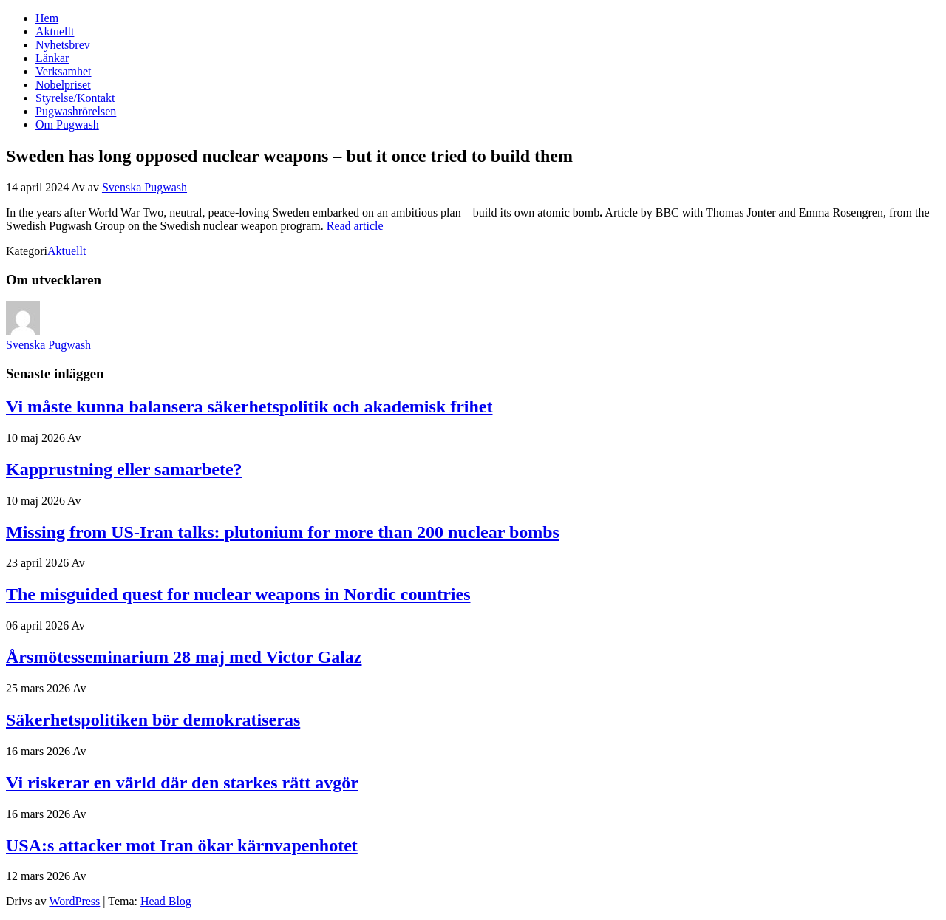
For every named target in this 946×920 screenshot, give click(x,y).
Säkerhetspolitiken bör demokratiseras (153, 719)
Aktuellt (54, 31)
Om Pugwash (67, 124)
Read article (355, 225)
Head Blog (165, 901)
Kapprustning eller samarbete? (124, 469)
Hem (46, 18)
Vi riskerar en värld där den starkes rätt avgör (182, 782)
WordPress (74, 901)
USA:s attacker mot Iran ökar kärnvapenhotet (182, 845)
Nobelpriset (63, 84)
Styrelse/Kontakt (75, 98)
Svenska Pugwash (144, 187)
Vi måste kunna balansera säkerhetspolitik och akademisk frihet (249, 406)
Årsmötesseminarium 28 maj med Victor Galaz (183, 657)
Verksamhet (63, 71)
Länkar (52, 58)
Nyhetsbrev (62, 44)
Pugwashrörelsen (75, 111)
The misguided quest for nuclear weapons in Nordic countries (238, 594)
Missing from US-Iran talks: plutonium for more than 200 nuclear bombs (282, 532)
